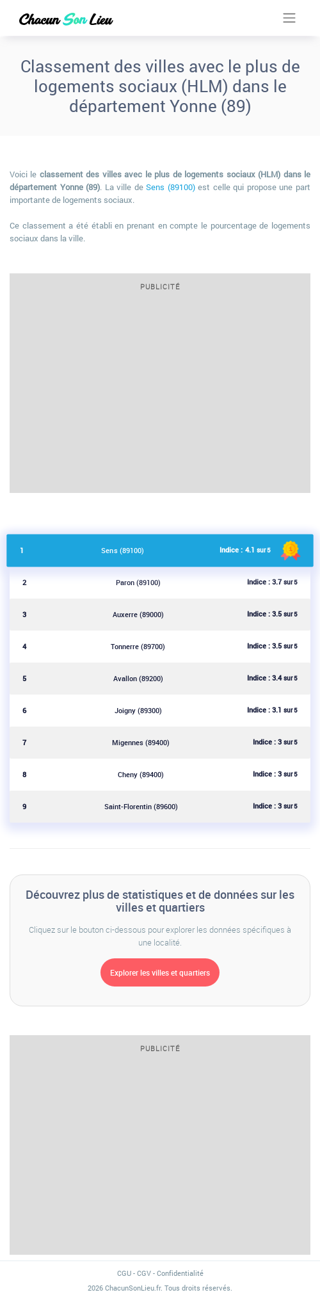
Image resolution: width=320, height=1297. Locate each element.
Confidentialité (180, 1273)
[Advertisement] (160, 396)
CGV (144, 1273)
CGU (124, 1273)
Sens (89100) (170, 187)
